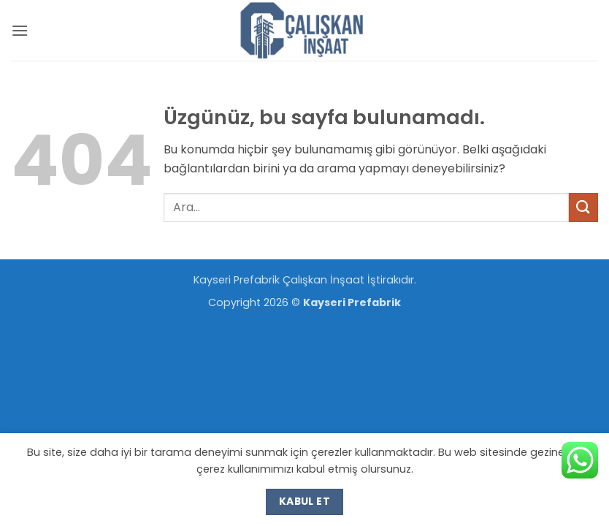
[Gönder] (583, 207)
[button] (19, 30)
